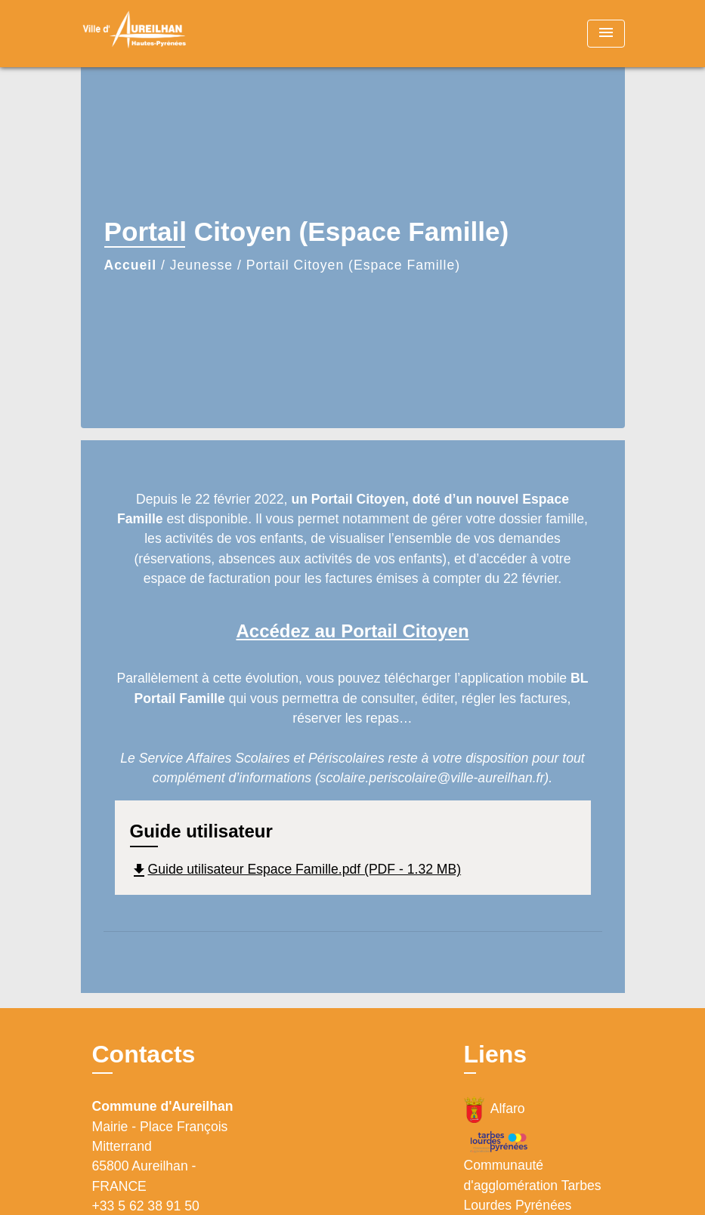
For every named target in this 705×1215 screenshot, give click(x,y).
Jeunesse (201, 265)
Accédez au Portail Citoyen (352, 631)
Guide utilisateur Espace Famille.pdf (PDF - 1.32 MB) (296, 869)
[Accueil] (175, 33)
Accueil (130, 265)
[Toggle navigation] (606, 34)
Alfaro (494, 1109)
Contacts (144, 1054)
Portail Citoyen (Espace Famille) (353, 265)
